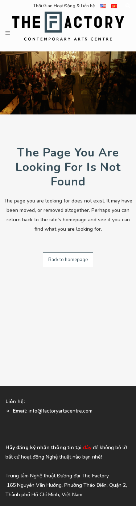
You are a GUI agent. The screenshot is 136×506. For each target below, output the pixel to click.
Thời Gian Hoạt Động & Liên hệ (64, 6)
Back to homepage (68, 259)
